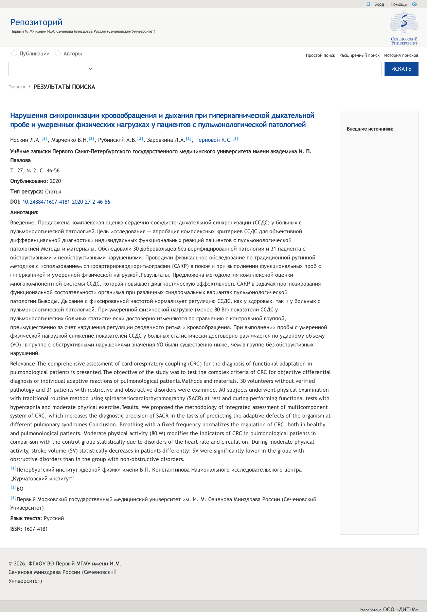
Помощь (399, 4)
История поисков (401, 55)
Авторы (73, 53)
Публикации (35, 53)
